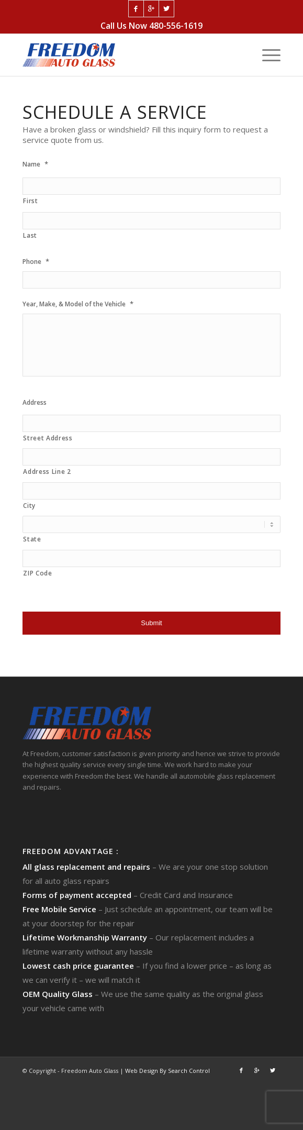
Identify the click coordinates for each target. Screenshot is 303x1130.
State (32, 539)
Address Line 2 (47, 471)
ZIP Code (37, 573)
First (30, 200)
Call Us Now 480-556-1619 (151, 25)
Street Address (47, 438)
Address (35, 402)
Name (35, 164)
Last (30, 235)
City (29, 505)
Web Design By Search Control (167, 1070)
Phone (36, 261)
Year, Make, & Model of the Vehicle (78, 304)
